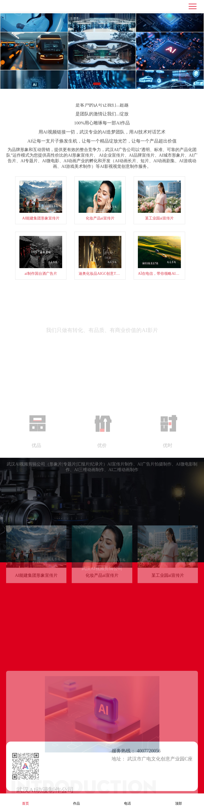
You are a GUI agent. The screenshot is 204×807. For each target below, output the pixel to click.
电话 (127, 799)
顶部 (178, 799)
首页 (25, 799)
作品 (76, 799)
